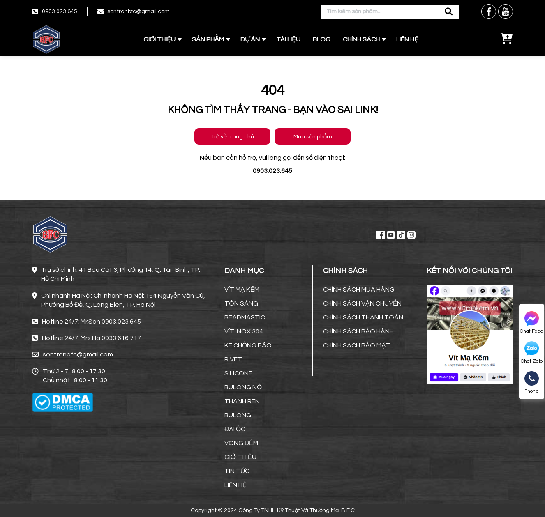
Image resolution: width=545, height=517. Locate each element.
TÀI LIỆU (288, 39)
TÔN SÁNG (241, 303)
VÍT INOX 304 (243, 331)
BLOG (321, 39)
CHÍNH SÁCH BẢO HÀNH (358, 331)
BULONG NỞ (243, 387)
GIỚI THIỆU (159, 39)
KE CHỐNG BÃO (248, 345)
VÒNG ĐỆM (241, 443)
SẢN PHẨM (208, 39)
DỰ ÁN (250, 39)
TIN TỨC (236, 471)
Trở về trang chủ (232, 137)
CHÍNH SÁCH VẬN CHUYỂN (362, 303)
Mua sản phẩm (312, 137)
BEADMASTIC (244, 317)
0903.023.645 (59, 11)
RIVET (233, 359)
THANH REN (242, 401)
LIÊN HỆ (407, 39)
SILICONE (238, 373)
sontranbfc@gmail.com (138, 11)
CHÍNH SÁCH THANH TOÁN (363, 317)
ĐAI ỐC (234, 429)
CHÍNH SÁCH (361, 39)
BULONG (237, 415)
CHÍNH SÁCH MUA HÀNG (359, 289)
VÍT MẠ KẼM (241, 289)
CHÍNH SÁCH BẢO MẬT (356, 345)
